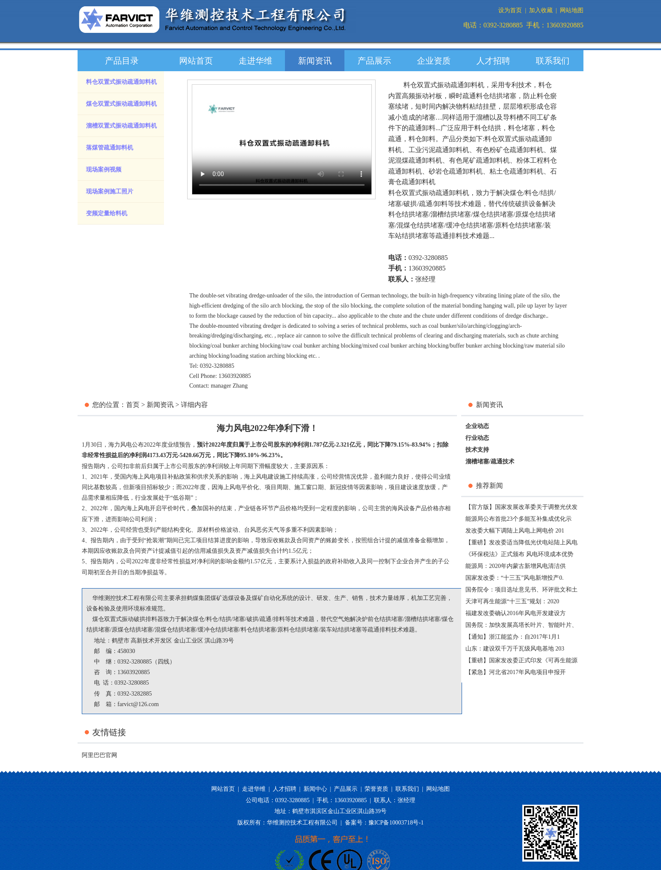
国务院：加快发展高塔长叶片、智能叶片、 (521, 625)
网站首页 (196, 60)
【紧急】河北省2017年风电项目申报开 (515, 672)
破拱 (410, 203)
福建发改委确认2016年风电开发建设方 (515, 613)
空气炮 (341, 619)
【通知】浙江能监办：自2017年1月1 (512, 637)
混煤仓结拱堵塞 (420, 225)
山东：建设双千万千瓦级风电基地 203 (514, 648)
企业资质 (434, 60)
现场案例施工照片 (109, 191)
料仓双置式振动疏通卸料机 (121, 82)
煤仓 (516, 192)
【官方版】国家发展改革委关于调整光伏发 (521, 507)
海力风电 (120, 445)
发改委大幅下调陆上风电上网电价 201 (514, 530)
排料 (279, 619)
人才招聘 (493, 60)
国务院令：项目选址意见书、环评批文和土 (521, 589)
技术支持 (477, 450)
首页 (133, 404)
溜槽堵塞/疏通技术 (489, 461)
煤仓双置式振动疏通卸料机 (121, 104)
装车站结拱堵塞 (341, 629)
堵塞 (395, 203)
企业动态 (477, 426)
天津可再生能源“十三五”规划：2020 (512, 601)
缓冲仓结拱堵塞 (469, 225)
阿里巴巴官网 (99, 755)
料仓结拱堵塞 (408, 214)
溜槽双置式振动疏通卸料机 (121, 126)
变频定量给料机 (106, 213)
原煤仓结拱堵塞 (132, 629)
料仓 (531, 192)
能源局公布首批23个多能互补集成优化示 (518, 519)
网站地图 (571, 10)
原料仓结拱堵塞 (518, 225)
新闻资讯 (315, 60)
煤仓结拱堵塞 (493, 214)
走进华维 (255, 60)
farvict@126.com (138, 704)
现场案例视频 (103, 169)
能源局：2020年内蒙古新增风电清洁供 (515, 566)
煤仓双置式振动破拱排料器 (127, 619)
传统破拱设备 (522, 203)
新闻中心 (315, 789)
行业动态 (477, 438)
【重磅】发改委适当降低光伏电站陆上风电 (521, 542)
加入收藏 (541, 10)
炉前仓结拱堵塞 (382, 619)
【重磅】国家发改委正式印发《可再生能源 (521, 660)
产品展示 (374, 60)
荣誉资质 (376, 789)
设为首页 (510, 10)
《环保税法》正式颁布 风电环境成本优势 (519, 554)
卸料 (441, 203)
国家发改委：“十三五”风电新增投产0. (514, 578)
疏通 (426, 203)
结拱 (547, 192)
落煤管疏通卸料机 (109, 148)
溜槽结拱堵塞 (450, 214)
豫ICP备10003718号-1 (396, 822)
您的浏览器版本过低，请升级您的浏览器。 (282, 139)
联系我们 (553, 60)
